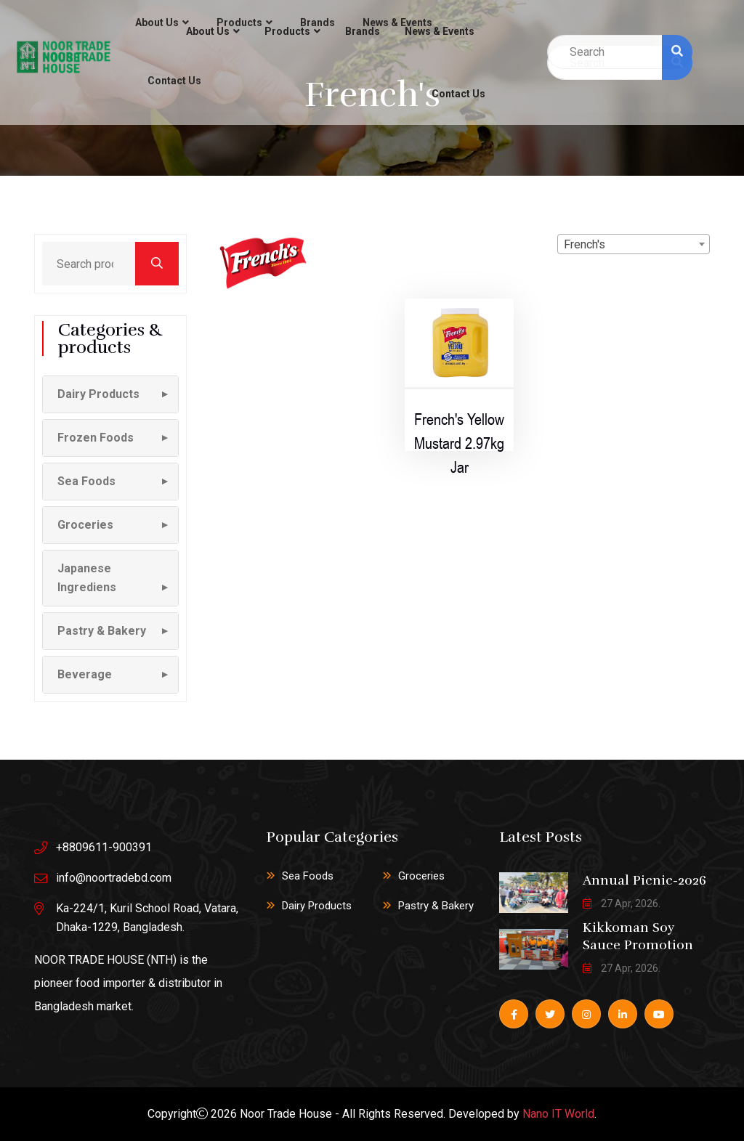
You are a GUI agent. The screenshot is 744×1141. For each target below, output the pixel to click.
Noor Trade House (286, 1114)
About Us (208, 31)
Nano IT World (558, 1114)
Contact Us (458, 94)
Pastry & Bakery (436, 905)
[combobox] (633, 244)
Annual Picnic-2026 (644, 880)
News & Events (439, 31)
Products (287, 31)
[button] (110, 394)
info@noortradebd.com (113, 878)
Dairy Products (317, 905)
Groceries (421, 875)
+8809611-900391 (104, 847)
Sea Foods (307, 875)
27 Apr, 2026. (621, 903)
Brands (362, 31)
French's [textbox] (584, 244)
